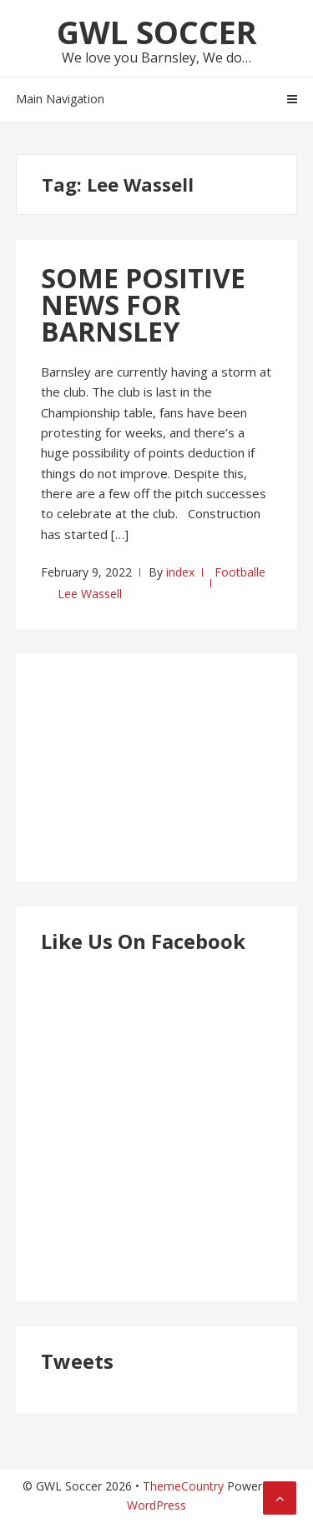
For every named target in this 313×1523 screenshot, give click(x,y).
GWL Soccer (157, 31)
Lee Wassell (90, 594)
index (180, 572)
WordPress (156, 1505)
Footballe (240, 572)
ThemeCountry (183, 1486)
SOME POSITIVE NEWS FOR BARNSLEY (143, 304)
